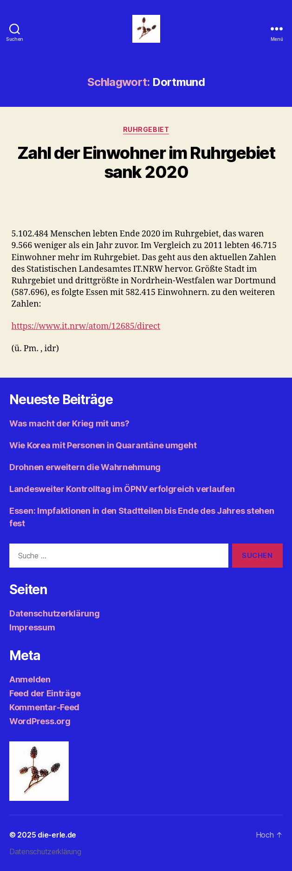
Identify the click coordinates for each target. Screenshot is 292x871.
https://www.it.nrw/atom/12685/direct (86, 326)
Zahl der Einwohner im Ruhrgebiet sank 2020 (146, 162)
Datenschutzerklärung (54, 613)
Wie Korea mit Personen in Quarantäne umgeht (102, 445)
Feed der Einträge (44, 693)
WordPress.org (40, 721)
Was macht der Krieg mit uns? (69, 423)
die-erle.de (57, 834)
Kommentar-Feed (44, 707)
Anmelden (30, 679)
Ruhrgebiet (146, 129)
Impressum (32, 627)
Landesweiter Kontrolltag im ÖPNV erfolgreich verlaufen (121, 489)
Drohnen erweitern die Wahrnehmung (85, 467)
